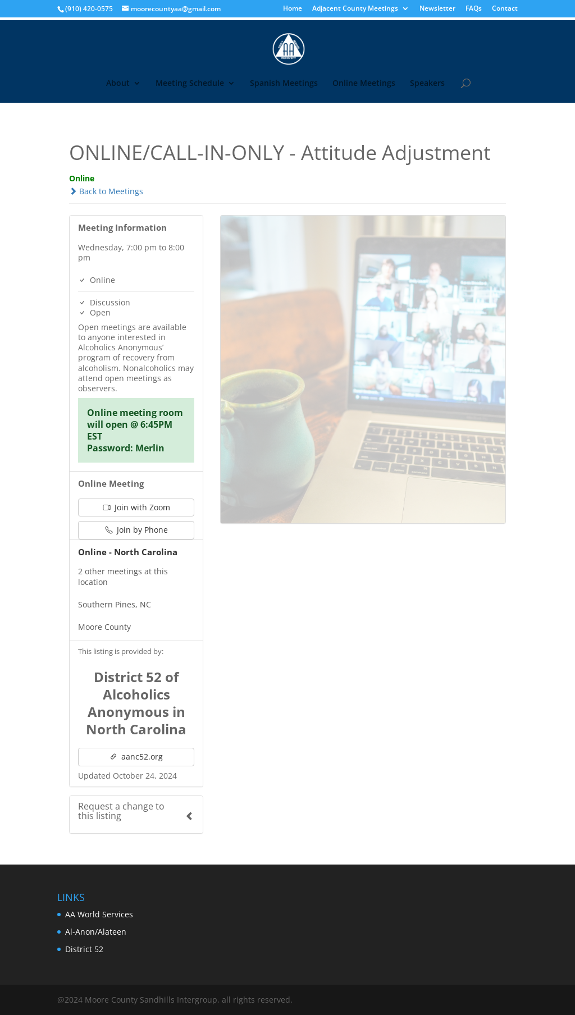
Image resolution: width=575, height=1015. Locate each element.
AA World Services (99, 914)
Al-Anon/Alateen (95, 931)
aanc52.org (136, 756)
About (118, 83)
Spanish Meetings (284, 83)
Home (292, 9)
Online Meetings (363, 83)
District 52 (84, 949)
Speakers (427, 83)
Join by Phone (136, 529)
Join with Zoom (136, 507)
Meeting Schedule (190, 83)
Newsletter (437, 9)
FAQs (474, 9)
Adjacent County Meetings (355, 9)
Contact (505, 9)
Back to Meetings (106, 191)
